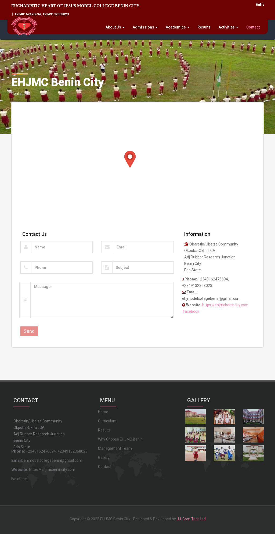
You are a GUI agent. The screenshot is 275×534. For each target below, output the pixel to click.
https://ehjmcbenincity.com (225, 305)
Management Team (115, 425)
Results (204, 27)
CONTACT (25, 397)
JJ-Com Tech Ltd (191, 516)
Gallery (104, 435)
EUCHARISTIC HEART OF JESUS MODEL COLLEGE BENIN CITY (75, 5)
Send (29, 331)
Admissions (145, 27)
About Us (115, 27)
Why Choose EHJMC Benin (120, 416)
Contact (253, 27)
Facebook (191, 311)
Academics (177, 27)
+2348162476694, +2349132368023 (41, 14)
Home (103, 389)
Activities (228, 27)
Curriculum (107, 398)
